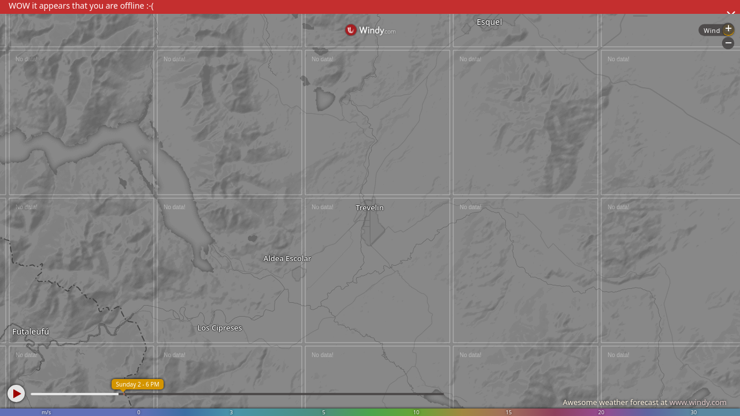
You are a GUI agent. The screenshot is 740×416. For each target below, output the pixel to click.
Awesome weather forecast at (645, 402)
